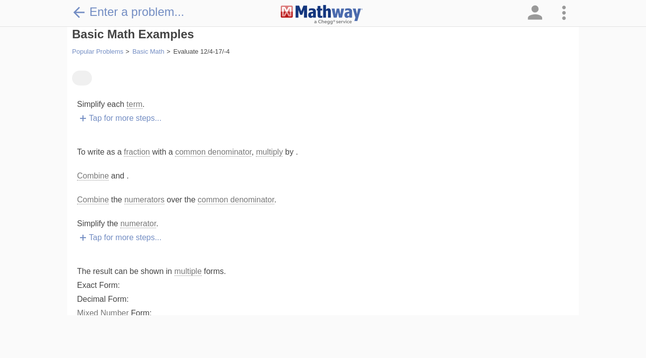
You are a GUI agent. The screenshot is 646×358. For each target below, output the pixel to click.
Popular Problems (97, 51)
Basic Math (148, 51)
